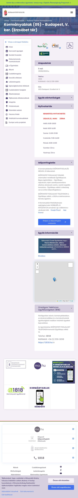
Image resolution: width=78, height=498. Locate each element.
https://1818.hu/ (46, 343)
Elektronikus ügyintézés (39, 474)
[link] (54, 308)
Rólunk (15, 467)
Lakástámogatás (39, 471)
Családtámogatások (39, 467)
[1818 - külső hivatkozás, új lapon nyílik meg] (39, 458)
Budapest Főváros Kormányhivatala (39, 20)
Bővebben (41, 256)
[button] (54, 63)
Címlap (6, 20)
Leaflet (59, 301)
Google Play (56, 210)
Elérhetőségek (15, 471)
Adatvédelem (16, 474)
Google (71, 301)
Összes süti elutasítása (61, 481)
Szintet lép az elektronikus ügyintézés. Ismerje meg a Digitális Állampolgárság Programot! (39, 3)
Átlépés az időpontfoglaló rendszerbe (55, 222)
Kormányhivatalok (14, 13)
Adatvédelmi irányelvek (10, 491)
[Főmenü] (72, 12)
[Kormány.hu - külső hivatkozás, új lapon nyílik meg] (39, 448)
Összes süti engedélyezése (61, 490)
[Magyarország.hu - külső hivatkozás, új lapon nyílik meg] (39, 429)
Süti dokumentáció (27, 491)
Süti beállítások (7, 495)
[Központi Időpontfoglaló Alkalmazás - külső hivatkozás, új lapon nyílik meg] (39, 439)
